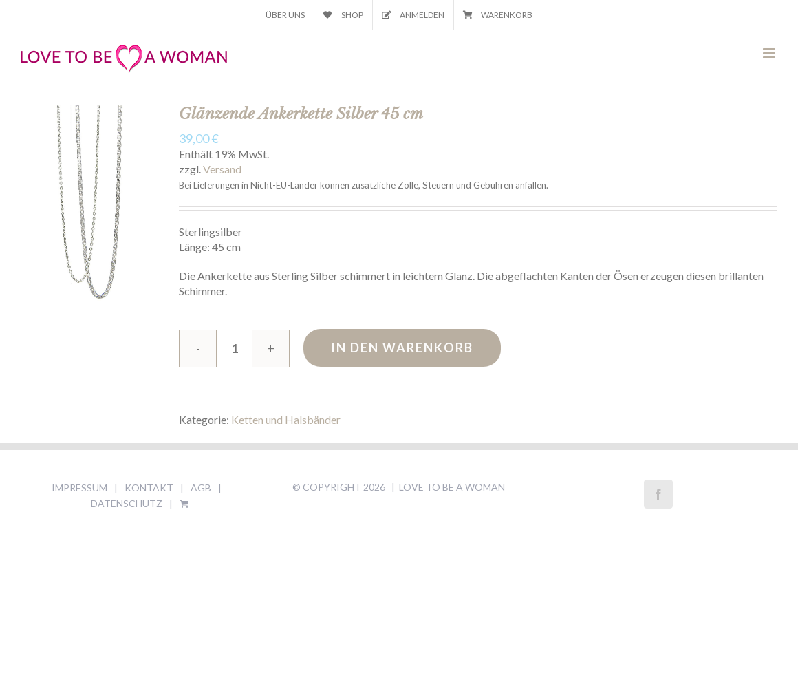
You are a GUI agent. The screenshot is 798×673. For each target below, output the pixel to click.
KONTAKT (149, 487)
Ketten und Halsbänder (286, 419)
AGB (201, 487)
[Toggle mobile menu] (770, 53)
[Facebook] (658, 494)
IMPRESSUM (79, 487)
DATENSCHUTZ (126, 503)
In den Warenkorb (402, 347)
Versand (222, 168)
